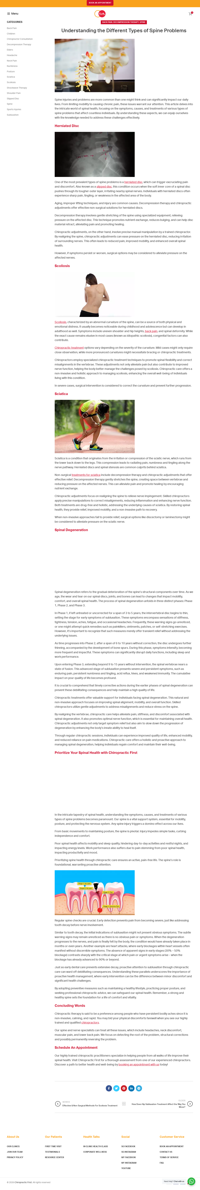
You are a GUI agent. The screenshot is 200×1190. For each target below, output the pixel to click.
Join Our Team (14, 1155)
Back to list (124, 1106)
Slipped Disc (13, 101)
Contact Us (166, 1155)
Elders (10, 52)
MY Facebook (128, 1160)
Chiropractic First (23, 1185)
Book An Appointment (172, 1149)
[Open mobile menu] (13, 15)
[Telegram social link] (139, 1091)
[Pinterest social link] (124, 1091)
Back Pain (107, 25)
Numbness (12, 69)
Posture (11, 74)
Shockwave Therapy (17, 90)
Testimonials (52, 1155)
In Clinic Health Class (95, 1149)
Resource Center (54, 1160)
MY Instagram (128, 1166)
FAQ (162, 1166)
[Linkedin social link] (131, 1091)
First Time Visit (53, 1149)
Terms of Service (169, 1160)
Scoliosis (11, 85)
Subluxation (13, 117)
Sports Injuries (14, 112)
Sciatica (11, 80)
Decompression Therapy (126, 25)
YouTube (126, 1171)
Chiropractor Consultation (20, 42)
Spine (142, 25)
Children (11, 36)
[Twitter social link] (116, 1091)
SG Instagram (128, 1155)
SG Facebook (128, 1149)
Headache (12, 58)
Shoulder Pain (14, 96)
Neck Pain (12, 63)
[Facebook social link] (109, 1091)
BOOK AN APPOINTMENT (100, 3)
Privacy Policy (15, 1160)
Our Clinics (13, 1149)
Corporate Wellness (95, 1155)
